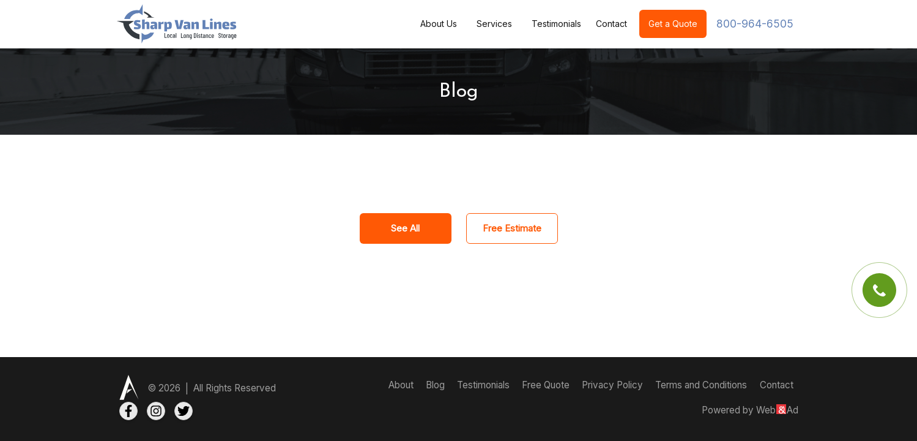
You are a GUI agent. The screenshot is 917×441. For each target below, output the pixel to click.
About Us (438, 23)
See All (405, 228)
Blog (436, 385)
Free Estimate (512, 228)
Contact (611, 23)
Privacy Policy (613, 385)
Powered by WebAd (750, 410)
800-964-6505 (754, 23)
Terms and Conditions (701, 385)
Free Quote (547, 385)
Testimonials (556, 23)
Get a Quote (672, 23)
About (402, 385)
